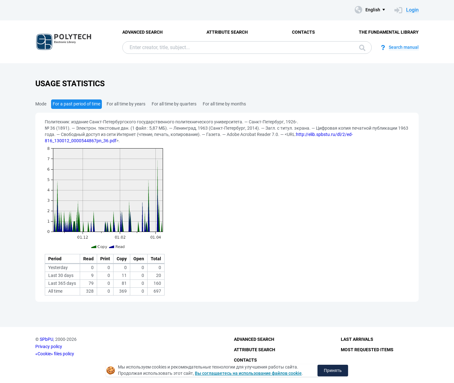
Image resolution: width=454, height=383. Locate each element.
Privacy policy (48, 346)
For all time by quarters (174, 103)
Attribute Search (227, 32)
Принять (333, 370)
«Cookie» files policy (54, 353)
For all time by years (126, 103)
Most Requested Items (367, 349)
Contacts (303, 32)
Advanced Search (142, 32)
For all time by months (224, 103)
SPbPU (46, 339)
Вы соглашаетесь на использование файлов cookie (248, 373)
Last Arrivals (357, 339)
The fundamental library (389, 32)
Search (362, 48)
